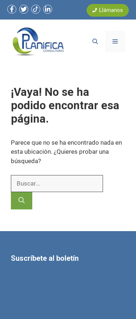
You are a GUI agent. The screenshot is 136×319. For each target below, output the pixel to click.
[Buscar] (21, 200)
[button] (95, 41)
